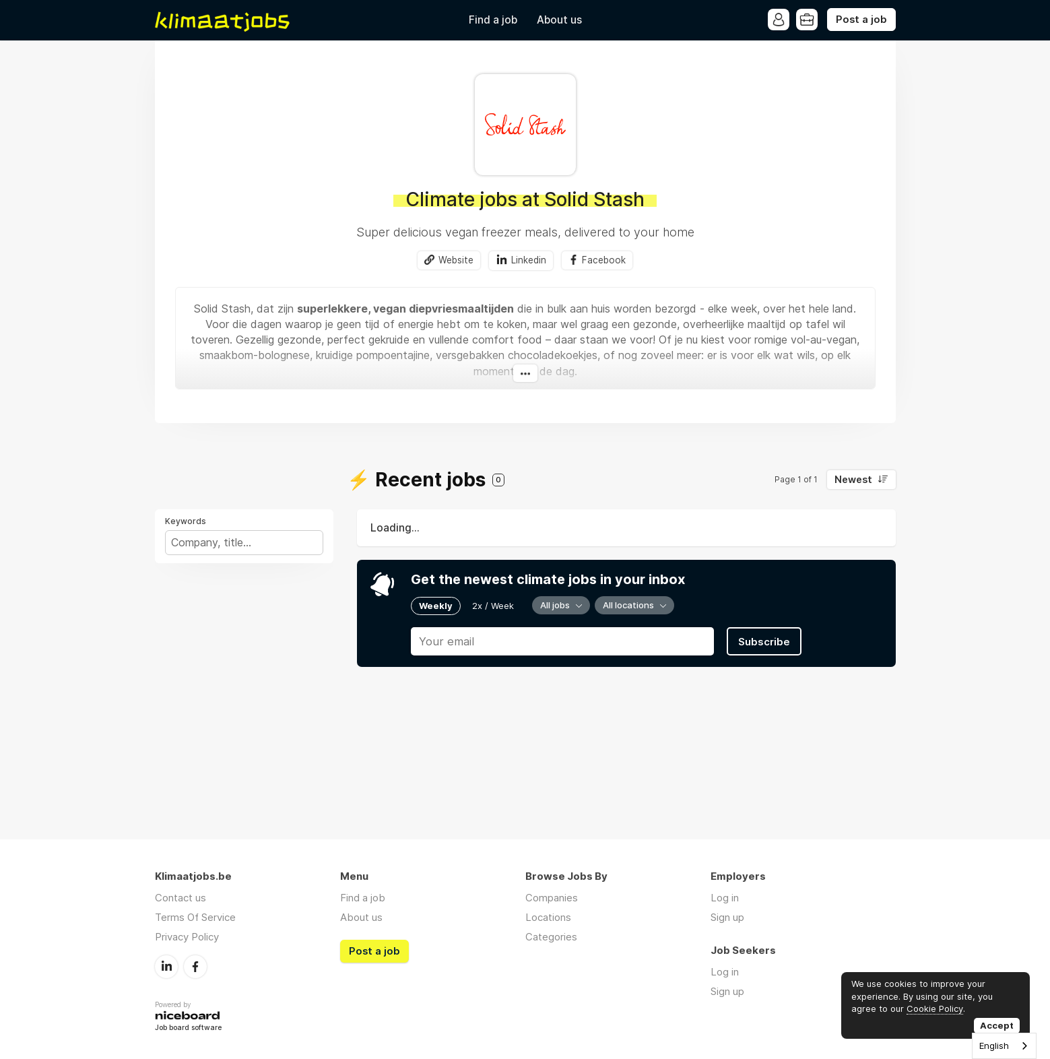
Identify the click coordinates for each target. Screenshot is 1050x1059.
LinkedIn (166, 966)
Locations (548, 917)
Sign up (727, 917)
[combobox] (1004, 1046)
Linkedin (528, 260)
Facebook (604, 260)
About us (559, 19)
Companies (551, 897)
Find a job (493, 19)
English (994, 1045)
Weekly (436, 605)
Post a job (861, 19)
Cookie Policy (935, 1008)
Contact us (180, 897)
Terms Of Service (195, 917)
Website (455, 260)
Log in (725, 897)
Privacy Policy (187, 936)
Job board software (188, 1028)
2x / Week (493, 605)
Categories (551, 936)
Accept (997, 1025)
